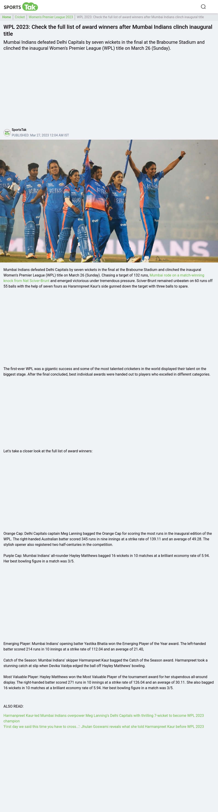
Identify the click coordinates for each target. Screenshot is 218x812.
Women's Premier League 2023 (51, 17)
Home (6, 17)
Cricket (20, 17)
